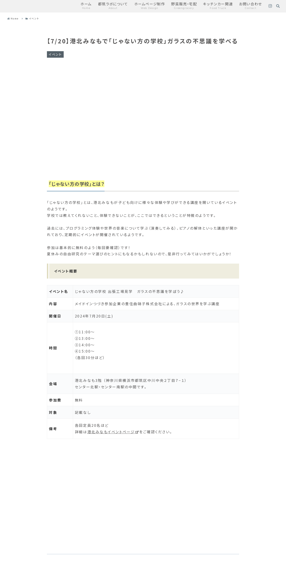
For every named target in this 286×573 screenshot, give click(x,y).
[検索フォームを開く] (278, 6)
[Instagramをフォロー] (270, 6)
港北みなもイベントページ (113, 431)
